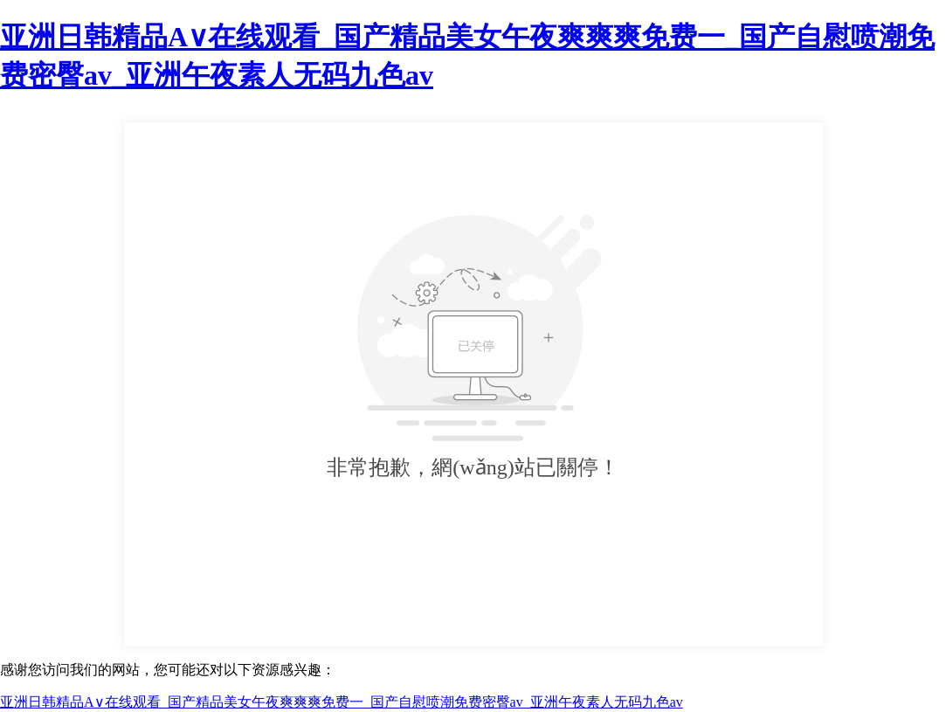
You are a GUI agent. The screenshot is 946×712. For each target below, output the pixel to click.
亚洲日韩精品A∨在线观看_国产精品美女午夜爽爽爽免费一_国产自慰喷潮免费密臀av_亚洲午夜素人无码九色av (341, 702)
